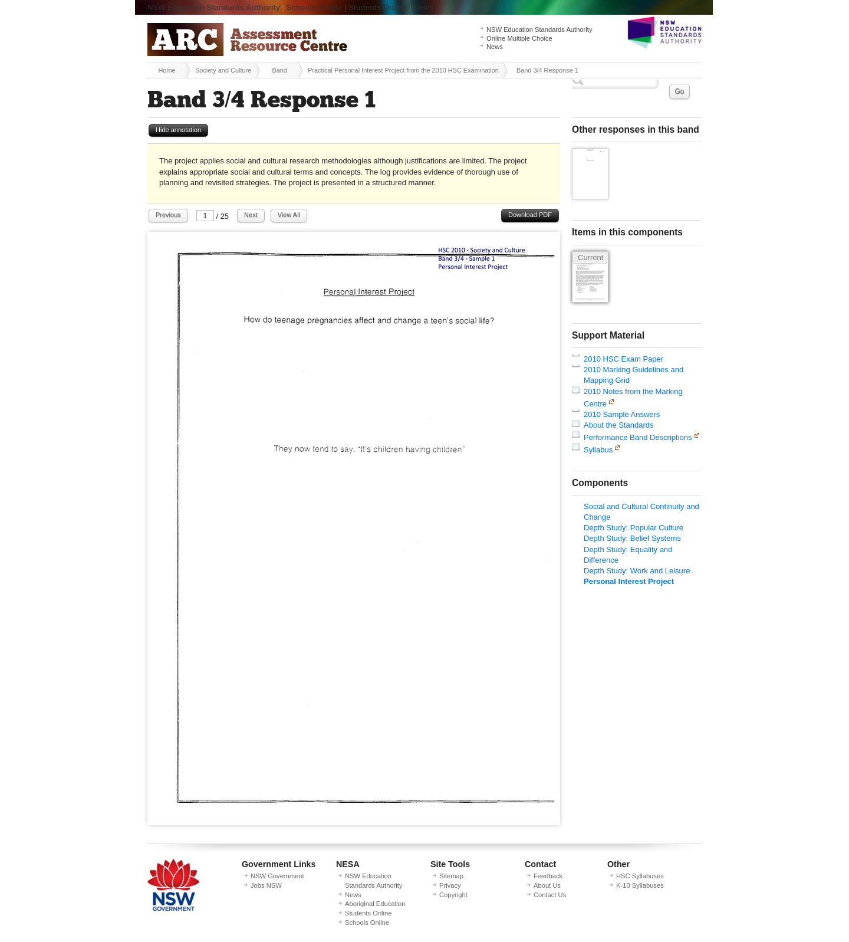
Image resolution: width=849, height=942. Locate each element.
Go (679, 91)
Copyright (453, 894)
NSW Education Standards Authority (213, 7)
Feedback (548, 875)
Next (251, 214)
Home (166, 70)
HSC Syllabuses (640, 875)
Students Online (377, 7)
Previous (168, 214)
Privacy (450, 885)
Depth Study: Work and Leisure (637, 570)
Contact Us (550, 894)
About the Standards (619, 425)
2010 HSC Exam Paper (623, 359)
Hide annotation (178, 129)
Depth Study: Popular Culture (633, 527)
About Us (547, 885)
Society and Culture (223, 70)
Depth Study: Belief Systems (632, 538)
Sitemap (451, 875)
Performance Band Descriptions (638, 437)
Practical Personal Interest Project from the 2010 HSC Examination (403, 70)
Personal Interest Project (629, 581)
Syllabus (598, 449)
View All (289, 214)
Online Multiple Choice (519, 38)
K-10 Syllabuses (640, 885)
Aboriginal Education (375, 903)
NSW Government (277, 875)
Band (279, 70)
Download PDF (530, 214)
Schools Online (315, 7)
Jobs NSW (266, 885)
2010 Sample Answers (622, 414)
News (423, 7)
